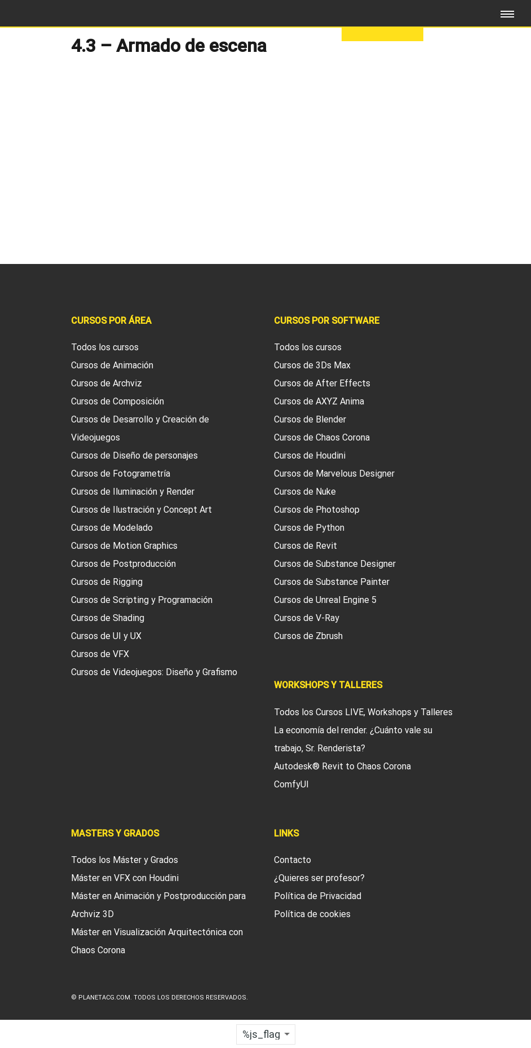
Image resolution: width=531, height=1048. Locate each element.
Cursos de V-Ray (306, 618)
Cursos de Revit (305, 545)
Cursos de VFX (100, 654)
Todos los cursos (105, 347)
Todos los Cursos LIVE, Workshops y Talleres (363, 712)
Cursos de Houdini (310, 455)
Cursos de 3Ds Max (312, 365)
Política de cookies (312, 914)
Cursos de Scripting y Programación (142, 600)
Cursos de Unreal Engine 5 (325, 600)
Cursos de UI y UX (106, 636)
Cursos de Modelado (112, 527)
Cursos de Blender (310, 419)
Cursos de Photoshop (317, 509)
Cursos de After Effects (322, 383)
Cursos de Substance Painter (332, 581)
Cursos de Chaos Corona (322, 437)
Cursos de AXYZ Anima (319, 401)
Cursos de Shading (107, 618)
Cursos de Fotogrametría (120, 473)
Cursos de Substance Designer (335, 563)
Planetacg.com (104, 997)
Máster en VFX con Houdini (125, 878)
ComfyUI (291, 784)
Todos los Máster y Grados (124, 860)
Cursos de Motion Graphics (124, 545)
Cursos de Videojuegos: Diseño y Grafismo (154, 672)
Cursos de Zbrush (308, 636)
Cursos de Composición (117, 401)
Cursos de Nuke (305, 491)
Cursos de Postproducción (123, 563)
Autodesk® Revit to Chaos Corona (342, 766)
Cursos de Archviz (106, 383)
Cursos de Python (309, 527)
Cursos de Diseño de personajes (134, 455)
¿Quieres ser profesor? (319, 878)
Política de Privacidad (317, 896)
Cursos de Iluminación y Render (132, 491)
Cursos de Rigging (107, 581)
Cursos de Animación (112, 365)
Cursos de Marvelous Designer (334, 473)
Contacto (292, 860)
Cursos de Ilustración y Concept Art (141, 509)
